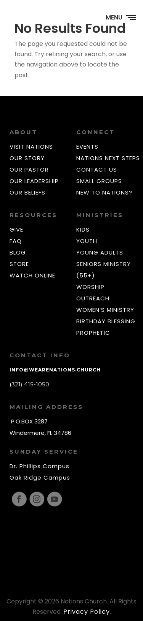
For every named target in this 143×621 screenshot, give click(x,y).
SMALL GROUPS (99, 181)
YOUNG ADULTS (99, 252)
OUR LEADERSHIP (34, 181)
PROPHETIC (93, 333)
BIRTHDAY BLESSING (105, 321)
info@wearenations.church (55, 370)
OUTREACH (92, 298)
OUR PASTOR (29, 169)
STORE (19, 264)
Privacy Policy (86, 611)
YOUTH (86, 241)
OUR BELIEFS (27, 192)
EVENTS (87, 147)
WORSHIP (90, 287)
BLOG (18, 252)
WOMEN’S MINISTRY (105, 310)
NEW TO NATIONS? (104, 192)
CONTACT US (96, 169)
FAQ (16, 241)
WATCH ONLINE (32, 275)
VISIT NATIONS (31, 147)
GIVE (16, 229)
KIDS (83, 229)
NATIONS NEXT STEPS (108, 158)
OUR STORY (27, 158)
